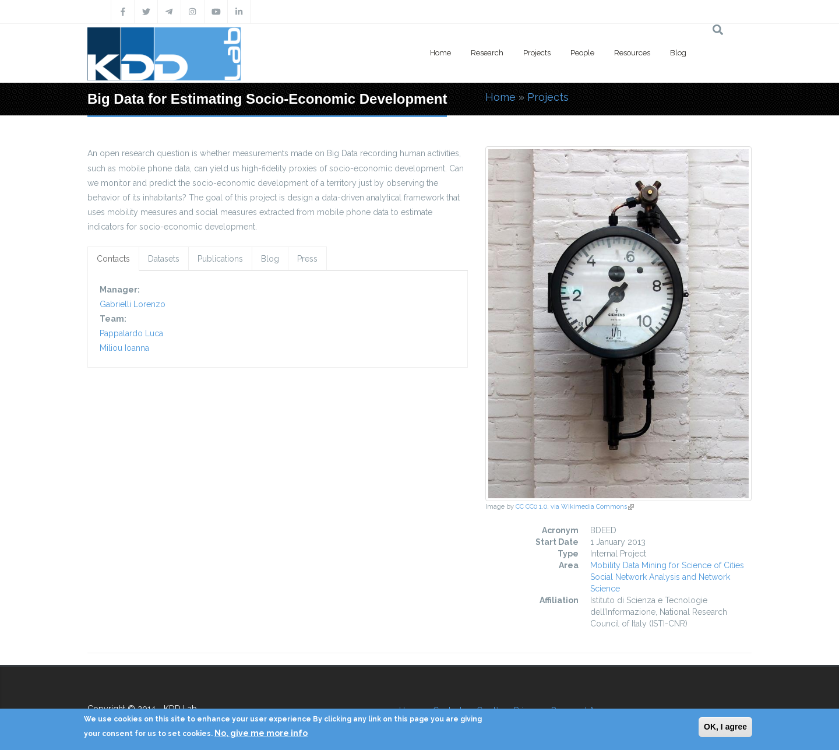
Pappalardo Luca (131, 333)
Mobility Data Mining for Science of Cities (667, 565)
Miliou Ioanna (124, 348)
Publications (220, 258)
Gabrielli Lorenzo (132, 304)
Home (440, 52)
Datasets (163, 258)
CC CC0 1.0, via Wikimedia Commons (575, 506)
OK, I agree (725, 726)
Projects (537, 52)
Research (487, 52)
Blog (678, 52)
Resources (632, 52)
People (582, 52)
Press (307, 258)
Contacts (113, 258)
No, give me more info (261, 733)
